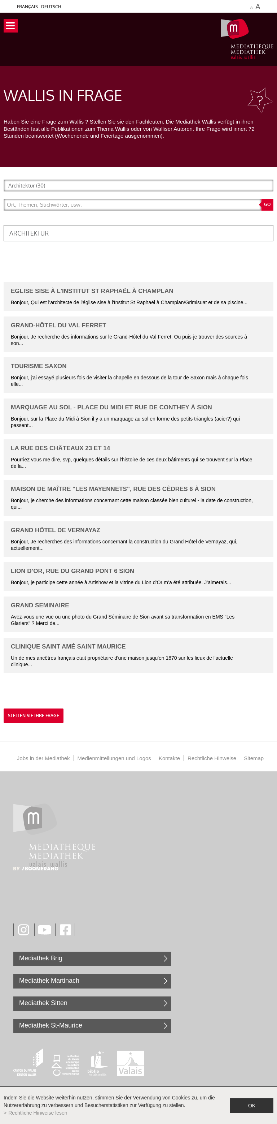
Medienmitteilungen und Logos (114, 758)
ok (251, 1105)
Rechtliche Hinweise (212, 758)
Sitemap (254, 758)
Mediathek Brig (40, 958)
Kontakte (169, 758)
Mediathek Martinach (49, 980)
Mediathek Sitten (43, 1003)
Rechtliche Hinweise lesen (37, 1113)
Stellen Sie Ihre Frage (33, 716)
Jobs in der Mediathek (43, 758)
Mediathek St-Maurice (50, 1025)
